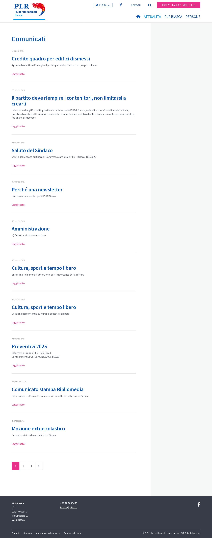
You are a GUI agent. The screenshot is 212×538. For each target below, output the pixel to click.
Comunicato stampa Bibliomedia (48, 389)
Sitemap (28, 533)
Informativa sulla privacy (48, 533)
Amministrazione (31, 228)
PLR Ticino (104, 5)
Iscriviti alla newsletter (178, 5)
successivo (39, 466)
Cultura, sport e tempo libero (44, 268)
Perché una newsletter (37, 189)
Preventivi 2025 (29, 346)
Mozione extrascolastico (38, 428)
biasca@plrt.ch (68, 507)
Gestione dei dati (72, 533)
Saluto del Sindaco (32, 150)
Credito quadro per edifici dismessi (51, 58)
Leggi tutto (18, 74)
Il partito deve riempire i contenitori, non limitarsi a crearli (69, 101)
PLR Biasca (173, 16)
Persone (193, 16)
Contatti (136, 5)
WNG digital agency (190, 533)
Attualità (152, 16)
